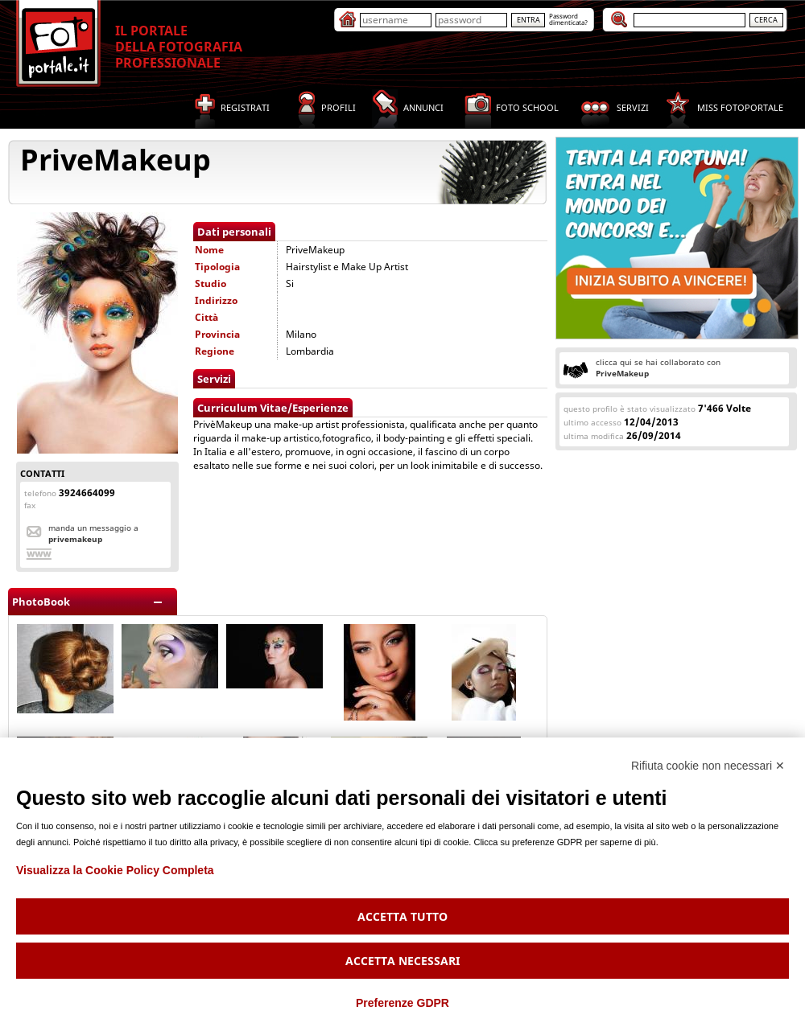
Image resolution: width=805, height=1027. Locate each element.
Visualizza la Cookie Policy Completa (115, 870)
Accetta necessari (402, 960)
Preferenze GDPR (402, 1002)
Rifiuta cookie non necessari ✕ (708, 765)
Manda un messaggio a (93, 533)
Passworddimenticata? (568, 19)
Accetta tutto (402, 916)
